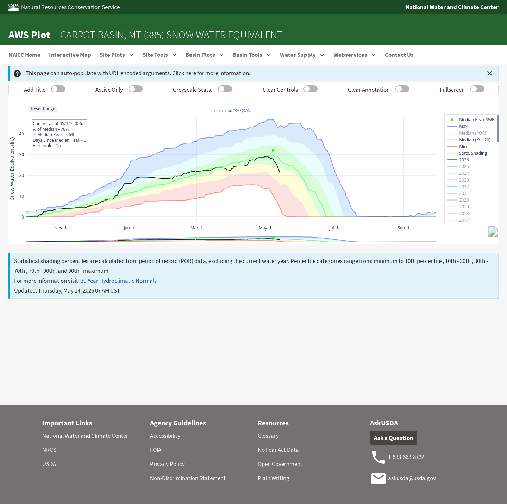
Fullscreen (452, 89)
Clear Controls (280, 89)
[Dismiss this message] (489, 73)
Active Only (109, 89)
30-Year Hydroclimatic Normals (119, 280)
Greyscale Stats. (192, 89)
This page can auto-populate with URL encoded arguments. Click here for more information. (131, 73)
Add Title (34, 89)
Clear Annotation (369, 89)
